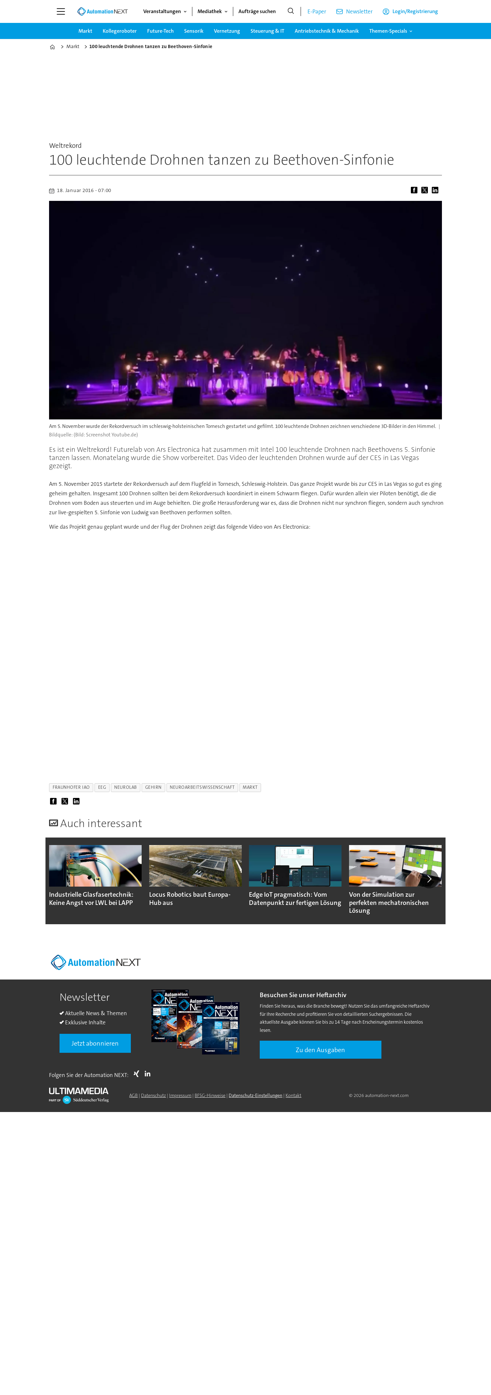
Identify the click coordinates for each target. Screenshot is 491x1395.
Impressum (180, 1095)
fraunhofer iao (71, 787)
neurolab (125, 787)
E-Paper (316, 11)
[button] (429, 879)
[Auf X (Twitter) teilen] (426, 191)
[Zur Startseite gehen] (102, 11)
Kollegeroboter (120, 30)
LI (149, 1073)
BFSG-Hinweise (210, 1095)
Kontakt (293, 1095)
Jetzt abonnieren (95, 1043)
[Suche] (290, 11)
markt (250, 787)
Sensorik (193, 30)
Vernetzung (227, 30)
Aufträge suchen (257, 11)
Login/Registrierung (415, 11)
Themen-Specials (388, 30)
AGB (133, 1095)
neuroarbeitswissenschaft (202, 787)
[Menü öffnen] (61, 11)
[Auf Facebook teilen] (415, 191)
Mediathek (210, 11)
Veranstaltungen (162, 11)
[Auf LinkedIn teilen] (436, 191)
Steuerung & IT (267, 30)
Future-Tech (160, 30)
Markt (85, 30)
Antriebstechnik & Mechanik (327, 30)
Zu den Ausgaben (320, 1050)
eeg (102, 787)
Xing (138, 1073)
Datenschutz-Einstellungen (255, 1095)
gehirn (153, 787)
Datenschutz (153, 1095)
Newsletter (359, 11)
